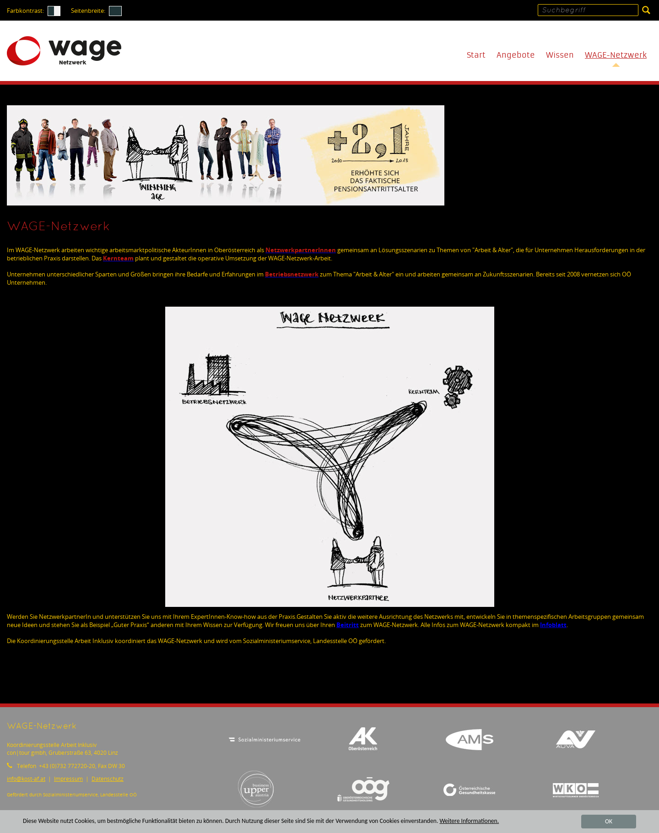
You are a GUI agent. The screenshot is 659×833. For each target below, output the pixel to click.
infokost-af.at (26, 779)
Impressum (68, 779)
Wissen (560, 55)
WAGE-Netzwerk (616, 55)
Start (476, 55)
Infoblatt (553, 625)
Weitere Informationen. (469, 821)
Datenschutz (108, 779)
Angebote (516, 55)
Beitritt (347, 625)
